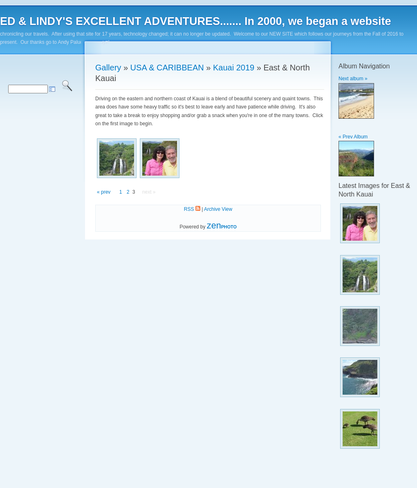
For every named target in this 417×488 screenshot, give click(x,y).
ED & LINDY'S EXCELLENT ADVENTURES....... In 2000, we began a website (195, 21)
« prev (103, 192)
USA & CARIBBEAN (167, 67)
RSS (192, 209)
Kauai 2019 (233, 67)
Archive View (218, 209)
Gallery (108, 67)
